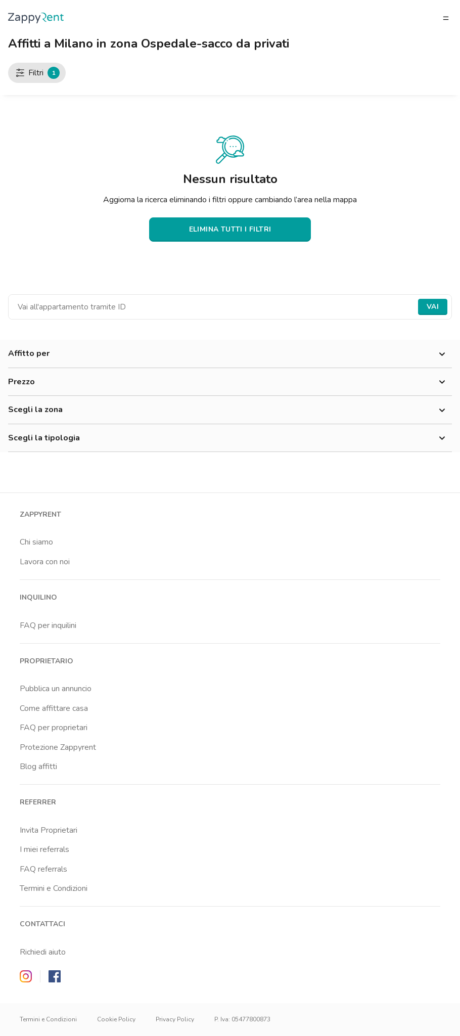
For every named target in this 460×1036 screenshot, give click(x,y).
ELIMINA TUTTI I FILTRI (230, 229)
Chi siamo (36, 542)
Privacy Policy (175, 1019)
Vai (433, 306)
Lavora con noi (45, 561)
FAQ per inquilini (48, 625)
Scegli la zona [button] (230, 410)
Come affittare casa (54, 708)
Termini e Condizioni (53, 888)
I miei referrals (44, 849)
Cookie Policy (116, 1019)
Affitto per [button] (230, 354)
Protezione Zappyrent (58, 747)
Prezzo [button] (230, 382)
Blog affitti (38, 766)
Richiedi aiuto (43, 952)
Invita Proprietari (48, 830)
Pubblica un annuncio (55, 688)
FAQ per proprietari (53, 727)
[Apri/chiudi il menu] (446, 18)
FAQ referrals (43, 869)
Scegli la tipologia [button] (230, 438)
